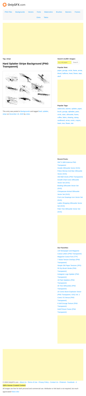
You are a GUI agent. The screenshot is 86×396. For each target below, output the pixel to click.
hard (40, 111)
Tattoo (46, 17)
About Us (23, 382)
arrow (80, 70)
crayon (78, 120)
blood (59, 73)
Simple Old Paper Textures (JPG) (69, 265)
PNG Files (8, 12)
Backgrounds (20, 12)
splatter (45, 111)
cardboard (61, 120)
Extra (38, 17)
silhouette (69, 114)
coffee (59, 117)
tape (80, 73)
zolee (28, 114)
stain (64, 114)
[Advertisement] (43, 38)
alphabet (71, 111)
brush (59, 111)
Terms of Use (32, 382)
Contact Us (54, 382)
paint (77, 111)
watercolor (61, 109)
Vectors (31, 12)
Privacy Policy (44, 382)
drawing (70, 117)
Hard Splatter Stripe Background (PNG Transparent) (25, 65)
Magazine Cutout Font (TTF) (67, 257)
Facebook (70, 382)
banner (68, 109)
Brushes (59, 12)
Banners (68, 12)
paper (59, 70)
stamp (76, 117)
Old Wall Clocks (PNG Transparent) (70, 177)
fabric (65, 117)
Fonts (39, 12)
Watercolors (48, 12)
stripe (5, 114)
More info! (15, 392)
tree (63, 123)
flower (76, 73)
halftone (65, 73)
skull (59, 76)
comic (72, 120)
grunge (64, 70)
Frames (77, 12)
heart (71, 73)
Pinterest (63, 382)
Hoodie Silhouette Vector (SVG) (68, 168)
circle (70, 70)
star (72, 123)
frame (75, 70)
